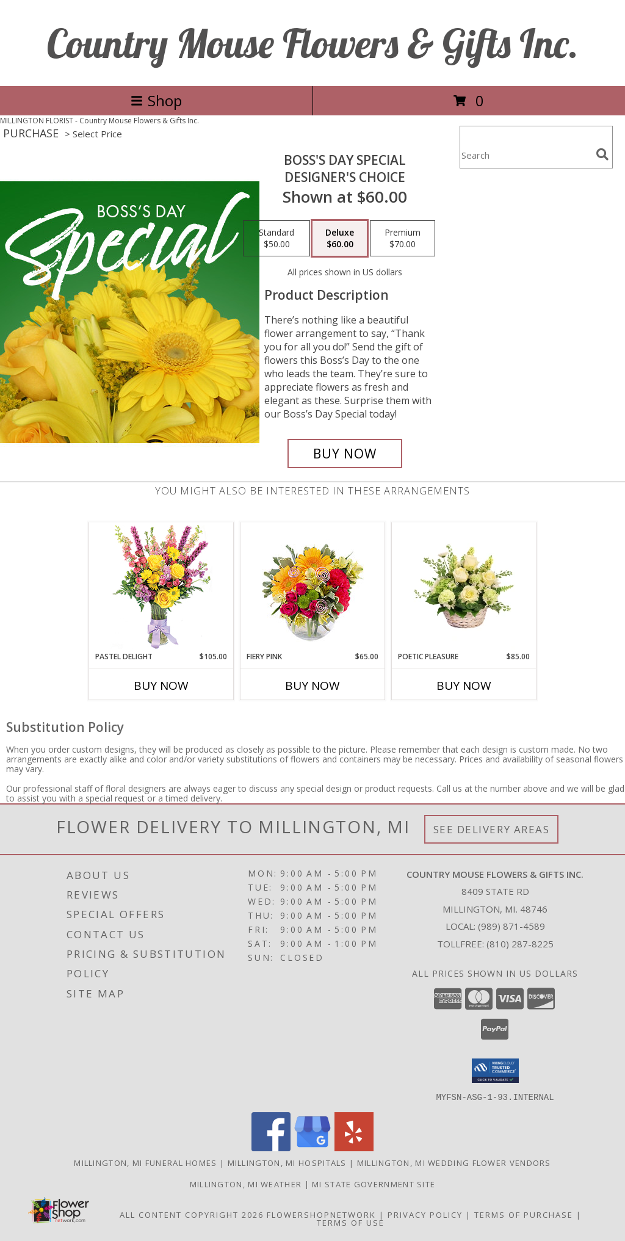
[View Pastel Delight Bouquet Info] (161, 587)
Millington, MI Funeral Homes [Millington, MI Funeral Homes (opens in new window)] (145, 1162)
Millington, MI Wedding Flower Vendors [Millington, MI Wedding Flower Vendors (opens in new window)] (454, 1162)
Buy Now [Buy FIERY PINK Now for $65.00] (312, 685)
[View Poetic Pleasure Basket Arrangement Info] (464, 586)
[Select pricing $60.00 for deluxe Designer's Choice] (339, 238)
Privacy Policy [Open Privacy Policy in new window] (425, 1214)
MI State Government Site (373, 1183)
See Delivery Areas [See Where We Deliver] (491, 829)
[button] (495, 1070)
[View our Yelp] (354, 1147)
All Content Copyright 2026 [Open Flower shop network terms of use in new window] (192, 1214)
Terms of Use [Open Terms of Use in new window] (351, 1222)
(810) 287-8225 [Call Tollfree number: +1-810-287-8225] (520, 944)
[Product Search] (525, 155)
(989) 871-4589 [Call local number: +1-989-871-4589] (511, 926)
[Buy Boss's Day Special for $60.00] (344, 453)
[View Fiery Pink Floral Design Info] (313, 587)
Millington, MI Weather (246, 1183)
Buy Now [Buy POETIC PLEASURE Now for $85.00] (463, 685)
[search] (602, 154)
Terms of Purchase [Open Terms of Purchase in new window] (523, 1214)
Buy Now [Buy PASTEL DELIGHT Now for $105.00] (161, 685)
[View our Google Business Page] (312, 1147)
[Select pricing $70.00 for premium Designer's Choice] (402, 238)
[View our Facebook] (271, 1147)
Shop (156, 100)
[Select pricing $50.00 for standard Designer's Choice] (276, 238)
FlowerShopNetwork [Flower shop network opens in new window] (321, 1214)
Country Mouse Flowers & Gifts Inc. (313, 43)
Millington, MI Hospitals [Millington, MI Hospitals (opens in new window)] (287, 1162)
